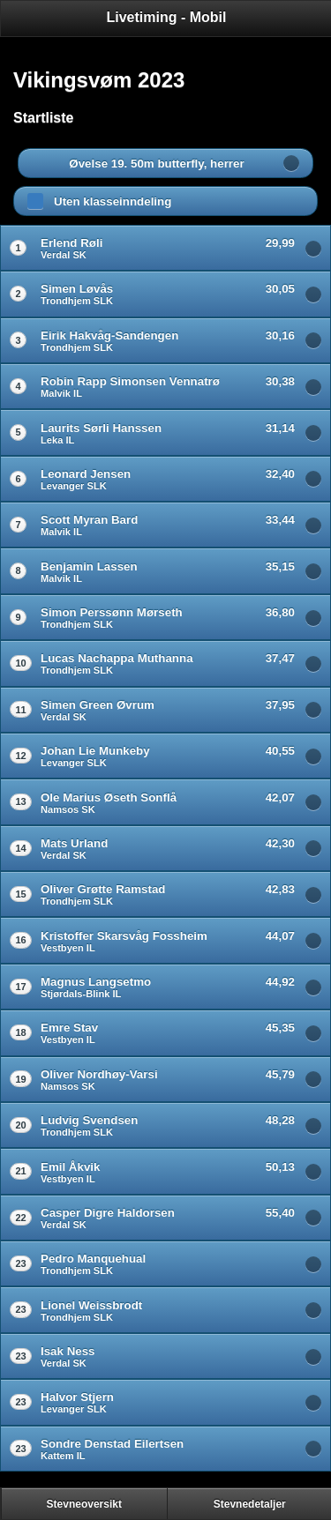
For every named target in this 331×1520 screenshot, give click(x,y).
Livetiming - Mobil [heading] (167, 17)
